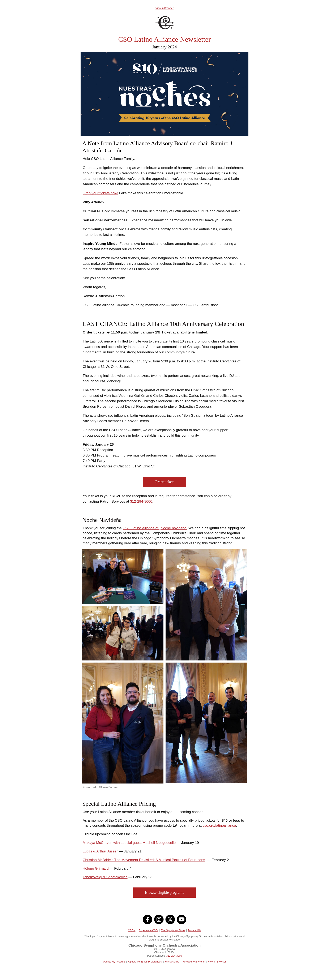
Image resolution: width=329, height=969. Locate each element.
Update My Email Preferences (145, 961)
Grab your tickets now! (100, 193)
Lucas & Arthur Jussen (100, 851)
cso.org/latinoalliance (219, 826)
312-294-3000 (141, 501)
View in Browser (164, 8)
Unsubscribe (172, 961)
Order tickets (164, 482)
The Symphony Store (173, 930)
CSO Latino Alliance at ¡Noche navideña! (155, 528)
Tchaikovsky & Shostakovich (105, 877)
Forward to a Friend (194, 961)
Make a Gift (194, 930)
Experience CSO (148, 930)
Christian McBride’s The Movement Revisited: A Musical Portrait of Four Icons (144, 860)
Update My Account (114, 961)
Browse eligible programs (164, 892)
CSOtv (131, 930)
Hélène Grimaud (96, 868)
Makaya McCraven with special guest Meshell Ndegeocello (129, 843)
